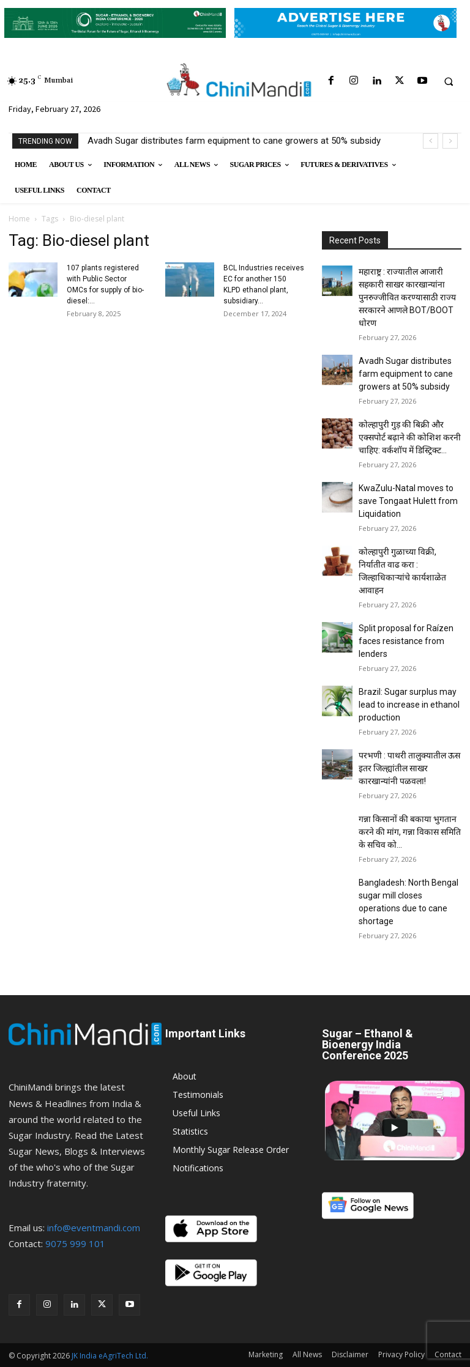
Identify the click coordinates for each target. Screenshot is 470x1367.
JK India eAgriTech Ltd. (110, 1355)
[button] (448, 81)
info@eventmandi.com (93, 1227)
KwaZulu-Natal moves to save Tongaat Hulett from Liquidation (408, 501)
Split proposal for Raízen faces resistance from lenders (406, 641)
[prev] (430, 141)
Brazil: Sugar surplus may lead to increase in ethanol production (409, 704)
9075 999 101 (75, 1243)
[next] (450, 141)
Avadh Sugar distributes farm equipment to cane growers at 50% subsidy (234, 140)
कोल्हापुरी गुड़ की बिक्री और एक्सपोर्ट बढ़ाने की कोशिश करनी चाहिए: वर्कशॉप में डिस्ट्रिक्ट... (410, 437)
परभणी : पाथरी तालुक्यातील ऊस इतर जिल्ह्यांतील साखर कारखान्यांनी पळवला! (409, 768)
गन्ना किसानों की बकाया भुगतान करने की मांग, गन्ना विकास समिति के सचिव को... (410, 832)
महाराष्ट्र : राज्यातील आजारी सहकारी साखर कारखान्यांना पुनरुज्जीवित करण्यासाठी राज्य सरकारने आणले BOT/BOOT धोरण (407, 297)
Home (19, 218)
